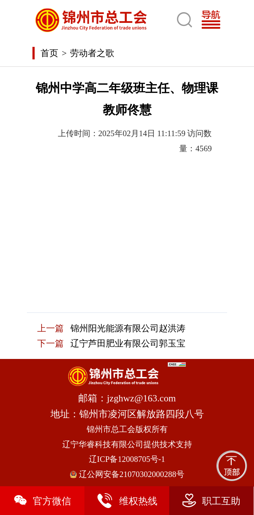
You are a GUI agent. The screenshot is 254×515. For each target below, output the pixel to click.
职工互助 (211, 500)
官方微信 (42, 500)
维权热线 (126, 500)
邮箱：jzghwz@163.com (127, 398)
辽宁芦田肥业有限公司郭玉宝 (127, 343)
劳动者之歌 (92, 53)
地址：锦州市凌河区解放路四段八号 (127, 414)
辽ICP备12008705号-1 (127, 459)
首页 (49, 53)
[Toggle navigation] (214, 20)
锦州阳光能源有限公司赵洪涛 (127, 328)
